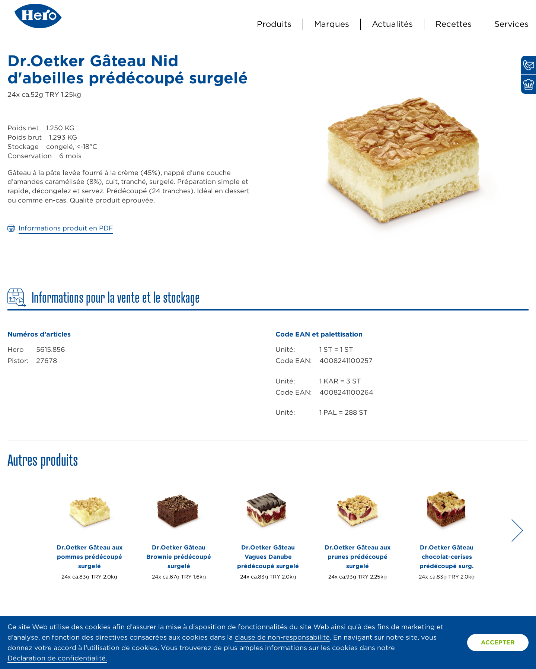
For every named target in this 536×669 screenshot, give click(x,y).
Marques (331, 24)
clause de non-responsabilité (282, 637)
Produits (274, 24)
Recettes (454, 24)
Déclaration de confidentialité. (57, 658)
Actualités (392, 24)
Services (511, 24)
